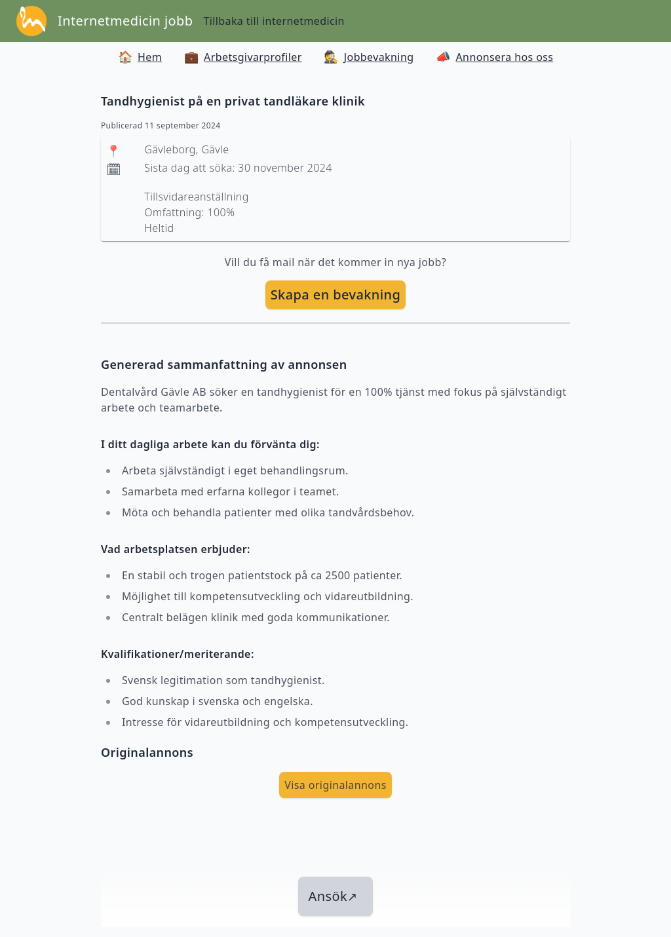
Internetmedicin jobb (125, 20)
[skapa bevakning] (335, 294)
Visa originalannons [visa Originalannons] (335, 785)
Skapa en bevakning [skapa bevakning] (336, 294)
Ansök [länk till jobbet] (333, 896)
